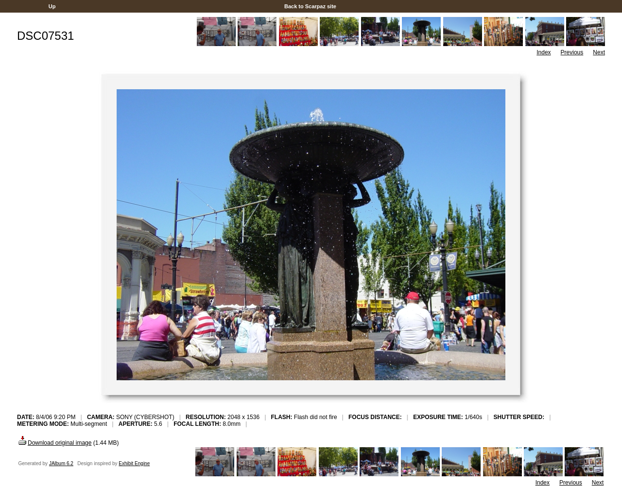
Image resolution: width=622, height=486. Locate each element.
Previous (572, 52)
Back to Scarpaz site (310, 6)
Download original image (54, 442)
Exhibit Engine (134, 463)
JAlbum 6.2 (61, 463)
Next (599, 52)
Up (52, 6)
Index (543, 52)
